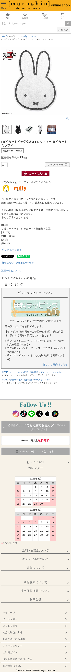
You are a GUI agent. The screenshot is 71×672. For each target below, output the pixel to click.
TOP (8, 16)
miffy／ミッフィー (31, 36)
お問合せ (35, 599)
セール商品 (44, 16)
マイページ (9, 612)
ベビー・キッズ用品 (19, 372)
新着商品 (25, 16)
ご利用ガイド (10, 652)
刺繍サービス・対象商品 (21, 380)
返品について (35, 567)
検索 (68, 23)
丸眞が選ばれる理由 (14, 639)
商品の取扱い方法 (12, 632)
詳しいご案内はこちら (55, 364)
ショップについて (12, 645)
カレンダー (35, 468)
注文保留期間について (35, 590)
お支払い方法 (35, 462)
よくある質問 (10, 625)
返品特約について (11, 270)
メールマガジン (11, 619)
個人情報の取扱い (12, 665)
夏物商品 (34, 372)
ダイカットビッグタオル (51, 372)
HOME (4, 36)
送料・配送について (35, 550)
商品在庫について (35, 582)
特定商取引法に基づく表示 (17, 659)
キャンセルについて (35, 559)
